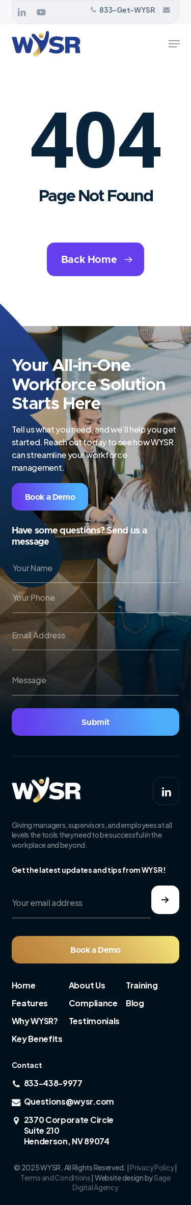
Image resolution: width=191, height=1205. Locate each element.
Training (141, 985)
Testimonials (94, 1020)
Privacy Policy (152, 1167)
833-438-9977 (53, 1083)
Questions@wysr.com (69, 1101)
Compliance (93, 1003)
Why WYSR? (35, 1020)
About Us (87, 985)
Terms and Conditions (55, 1177)
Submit (95, 722)
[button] (174, 44)
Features (30, 1003)
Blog (135, 1003)
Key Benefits (37, 1038)
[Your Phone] (96, 598)
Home (24, 985)
